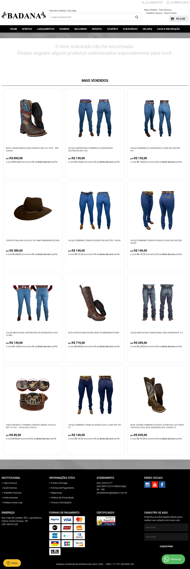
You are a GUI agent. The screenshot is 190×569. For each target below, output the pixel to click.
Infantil (97, 28)
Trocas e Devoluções (61, 502)
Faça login (71, 10)
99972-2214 (179, 2)
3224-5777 (154, 2)
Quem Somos (170, 13)
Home (13, 28)
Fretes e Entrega (59, 482)
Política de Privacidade (62, 497)
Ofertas (27, 28)
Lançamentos (46, 28)
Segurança (56, 492)
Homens (64, 28)
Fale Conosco (165, 9)
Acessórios (130, 28)
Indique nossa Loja (12, 502)
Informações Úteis (62, 478)
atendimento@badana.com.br (112, 492)
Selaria (147, 28)
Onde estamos (10, 497)
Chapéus (112, 28)
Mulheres (80, 28)
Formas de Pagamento (62, 487)
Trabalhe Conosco (154, 13)
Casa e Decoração (168, 28)
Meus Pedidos (150, 9)
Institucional (11, 478)
